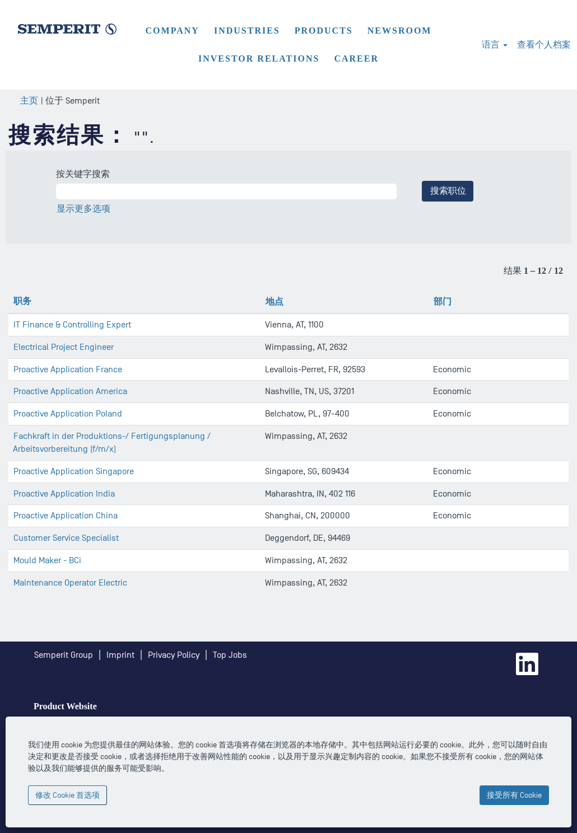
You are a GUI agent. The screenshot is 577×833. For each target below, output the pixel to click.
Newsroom (399, 30)
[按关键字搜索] (226, 191)
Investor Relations (258, 58)
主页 (29, 101)
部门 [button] (443, 301)
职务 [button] (22, 301)
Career (356, 58)
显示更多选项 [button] (83, 209)
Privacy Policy (173, 655)
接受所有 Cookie (514, 795)
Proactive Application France (67, 369)
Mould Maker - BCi (47, 560)
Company (172, 30)
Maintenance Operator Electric (70, 583)
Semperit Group (63, 655)
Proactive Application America (70, 391)
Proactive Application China (65, 516)
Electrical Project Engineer (63, 347)
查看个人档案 (544, 45)
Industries (247, 30)
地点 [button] (274, 301)
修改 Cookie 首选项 (67, 795)
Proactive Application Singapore (73, 471)
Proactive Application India (64, 494)
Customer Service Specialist (66, 538)
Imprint (120, 655)
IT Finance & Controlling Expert (72, 325)
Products (324, 30)
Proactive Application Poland (67, 414)
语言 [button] (495, 45)
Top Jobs (230, 655)
